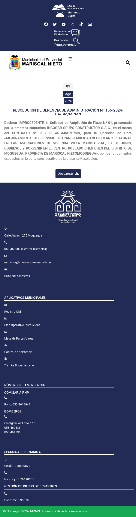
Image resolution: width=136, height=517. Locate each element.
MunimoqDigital (73, 14)
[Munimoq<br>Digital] (60, 15)
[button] (70, 59)
